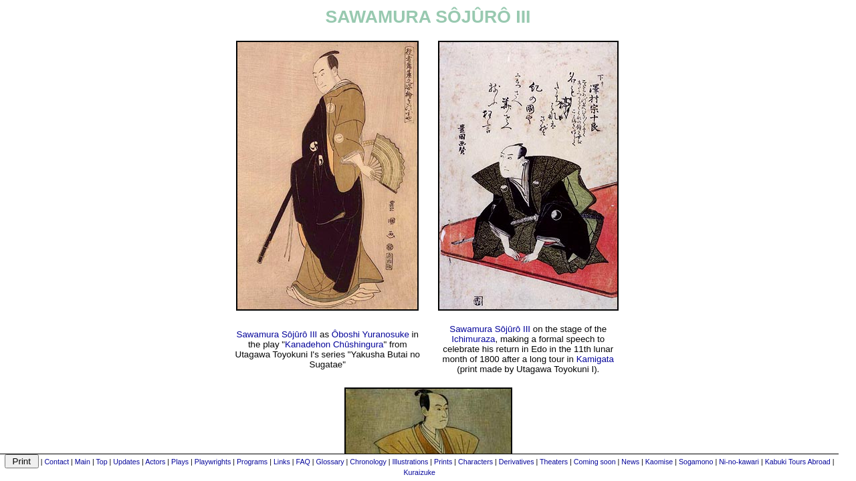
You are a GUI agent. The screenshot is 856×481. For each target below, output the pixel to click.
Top (101, 462)
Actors (155, 462)
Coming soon (595, 462)
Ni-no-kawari (739, 462)
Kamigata (595, 359)
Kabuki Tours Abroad (798, 462)
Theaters (554, 462)
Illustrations (410, 462)
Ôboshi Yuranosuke (370, 334)
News (630, 462)
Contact (56, 462)
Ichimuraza (473, 339)
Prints (443, 462)
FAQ (303, 462)
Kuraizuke (419, 472)
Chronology (368, 462)
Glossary (330, 462)
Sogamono (696, 462)
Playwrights (213, 462)
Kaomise (659, 462)
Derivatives (516, 462)
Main (82, 462)
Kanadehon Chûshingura (334, 344)
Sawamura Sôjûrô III (277, 334)
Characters (475, 462)
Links (282, 462)
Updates (126, 462)
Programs (252, 462)
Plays (180, 462)
